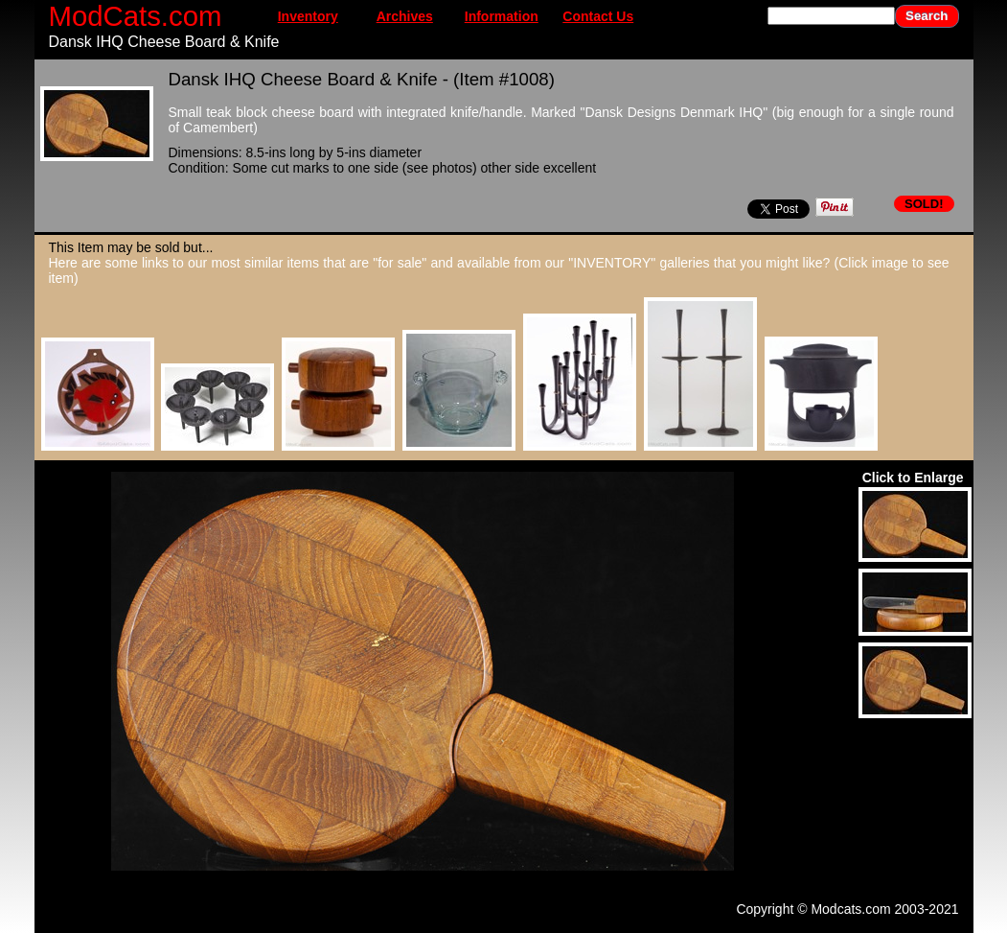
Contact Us (597, 16)
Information (501, 16)
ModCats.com (135, 16)
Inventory (308, 16)
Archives (405, 16)
